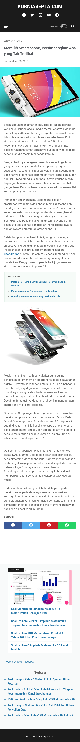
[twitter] (32, 15)
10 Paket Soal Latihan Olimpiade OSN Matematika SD (41, 699)
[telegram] (56, 15)
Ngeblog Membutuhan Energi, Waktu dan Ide (35, 296)
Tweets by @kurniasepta (19, 661)
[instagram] (40, 15)
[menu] (8, 26)
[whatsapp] (67, 525)
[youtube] (48, 15)
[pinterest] (49, 525)
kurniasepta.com (40, 6)
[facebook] (23, 15)
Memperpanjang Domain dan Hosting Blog (34, 291)
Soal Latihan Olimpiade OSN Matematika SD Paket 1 (40, 715)
